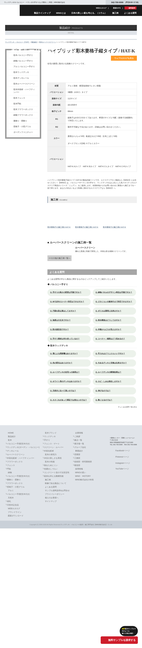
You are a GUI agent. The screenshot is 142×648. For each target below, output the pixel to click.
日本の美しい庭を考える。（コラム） (89, 13)
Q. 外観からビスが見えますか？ (109, 449)
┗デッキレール (12, 570)
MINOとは (61, 13)
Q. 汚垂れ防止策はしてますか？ (64, 430)
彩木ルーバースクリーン (24, 104)
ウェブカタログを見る (124, 79)
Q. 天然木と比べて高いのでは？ (64, 510)
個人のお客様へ (52, 617)
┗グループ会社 (79, 567)
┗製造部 (76, 585)
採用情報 (79, 588)
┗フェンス (10, 585)
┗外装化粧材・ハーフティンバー (19, 577)
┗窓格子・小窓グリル (15, 606)
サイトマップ (51, 621)
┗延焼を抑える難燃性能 (53, 595)
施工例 (115, 13)
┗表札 (8, 621)
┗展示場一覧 (78, 563)
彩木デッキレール (21, 99)
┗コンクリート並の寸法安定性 (55, 592)
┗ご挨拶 (76, 556)
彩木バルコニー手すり (23, 76)
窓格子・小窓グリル (22, 147)
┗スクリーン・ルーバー (53, 567)
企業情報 (79, 552)
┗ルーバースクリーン (15, 574)
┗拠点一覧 (77, 559)
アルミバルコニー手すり (24, 87)
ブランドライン (14, 631)
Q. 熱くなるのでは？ (105, 519)
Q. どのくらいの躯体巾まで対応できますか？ (115, 421)
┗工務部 (76, 577)
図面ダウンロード (15, 635)
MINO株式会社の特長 (84, 599)
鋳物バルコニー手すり (23, 81)
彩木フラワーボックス (23, 130)
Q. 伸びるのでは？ (104, 510)
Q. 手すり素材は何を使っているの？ (66, 458)
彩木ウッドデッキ (21, 93)
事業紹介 (79, 570)
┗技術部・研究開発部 (82, 581)
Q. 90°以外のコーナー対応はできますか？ (68, 421)
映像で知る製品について (55, 603)
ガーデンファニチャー (23, 153)
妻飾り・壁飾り (20, 141)
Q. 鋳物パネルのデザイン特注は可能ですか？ (115, 412)
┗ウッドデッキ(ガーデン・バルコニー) (22, 567)
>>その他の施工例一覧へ (59, 378)
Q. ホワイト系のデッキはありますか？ (67, 501)
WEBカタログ (101, 8)
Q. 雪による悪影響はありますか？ (65, 473)
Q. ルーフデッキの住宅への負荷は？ (66, 492)
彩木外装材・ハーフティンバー (24, 111)
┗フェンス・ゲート (51, 563)
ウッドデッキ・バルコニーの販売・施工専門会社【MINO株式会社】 (83, 644)
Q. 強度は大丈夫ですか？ (62, 440)
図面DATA (117, 8)
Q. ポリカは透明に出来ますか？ (109, 430)
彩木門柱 (17, 124)
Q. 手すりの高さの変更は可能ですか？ (67, 412)
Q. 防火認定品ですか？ (61, 449)
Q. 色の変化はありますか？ (63, 482)
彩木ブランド (51, 552)
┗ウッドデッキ (49, 556)
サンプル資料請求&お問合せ (57, 610)
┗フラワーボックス (14, 581)
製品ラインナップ (42, 13)
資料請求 (132, 8)
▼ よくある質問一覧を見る (127, 526)
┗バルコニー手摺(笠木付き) (17, 563)
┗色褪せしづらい (50, 588)
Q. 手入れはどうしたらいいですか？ (111, 473)
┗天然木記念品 (12, 624)
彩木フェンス (19, 118)
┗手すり (46, 559)
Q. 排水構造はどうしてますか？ (109, 440)
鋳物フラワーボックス (23, 136)
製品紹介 (12, 556)
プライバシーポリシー (54, 613)
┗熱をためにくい (50, 585)
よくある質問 (130, 13)
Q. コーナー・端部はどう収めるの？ (111, 458)
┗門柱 (8, 588)
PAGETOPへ (133, 544)
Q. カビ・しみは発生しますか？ (109, 501)
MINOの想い (80, 592)
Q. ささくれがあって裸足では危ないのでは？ (70, 519)
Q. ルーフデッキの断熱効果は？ (109, 492)
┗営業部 (76, 574)
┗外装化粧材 (48, 570)
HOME (11, 552)
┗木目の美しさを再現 (52, 577)
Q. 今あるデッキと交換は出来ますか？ (112, 482)
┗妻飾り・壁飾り (13, 599)
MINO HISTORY (83, 595)
